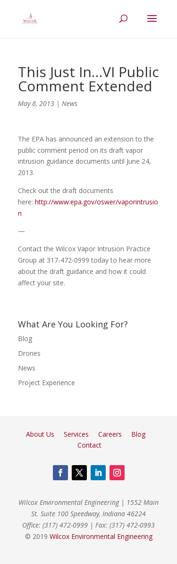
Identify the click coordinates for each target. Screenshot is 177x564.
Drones (29, 353)
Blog (25, 338)
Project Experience (46, 382)
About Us (40, 434)
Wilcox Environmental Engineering (101, 536)
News (69, 103)
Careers (110, 434)
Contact (89, 445)
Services (76, 434)
